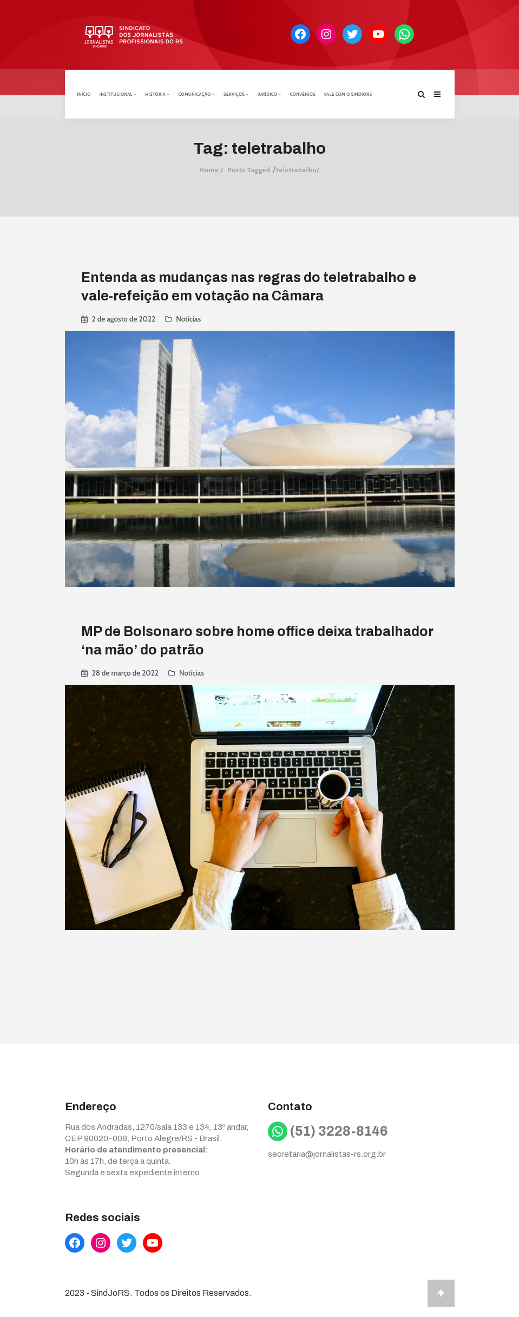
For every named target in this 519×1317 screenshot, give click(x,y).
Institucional (118, 93)
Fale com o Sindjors (348, 93)
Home (209, 169)
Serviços (236, 93)
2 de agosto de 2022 (124, 318)
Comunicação (197, 93)
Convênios (303, 93)
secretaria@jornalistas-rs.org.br (327, 1153)
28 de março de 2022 (125, 672)
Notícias (188, 318)
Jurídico (269, 93)
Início (84, 93)
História (157, 93)
